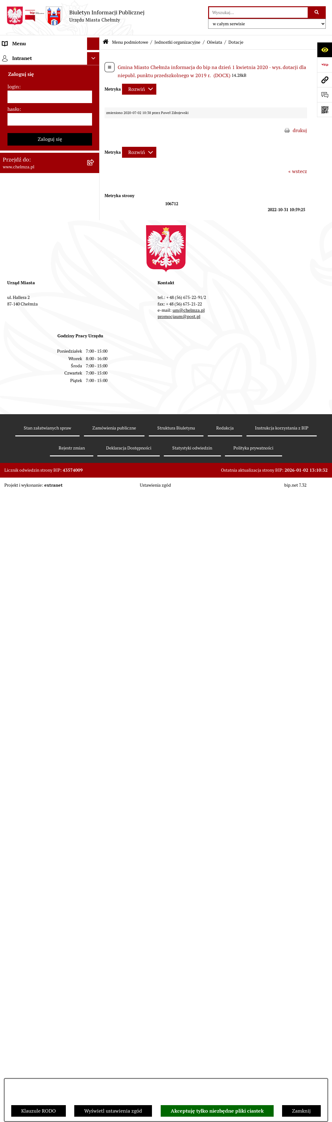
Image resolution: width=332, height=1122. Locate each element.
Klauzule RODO (38, 1111)
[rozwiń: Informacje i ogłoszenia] (94, 590)
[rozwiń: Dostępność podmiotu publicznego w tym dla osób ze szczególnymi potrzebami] (94, 756)
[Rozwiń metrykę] (139, 89)
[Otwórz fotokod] (324, 109)
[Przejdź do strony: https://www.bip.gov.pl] (324, 64)
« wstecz (297, 171)
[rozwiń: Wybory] (94, 500)
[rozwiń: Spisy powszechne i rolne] (94, 868)
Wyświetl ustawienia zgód (113, 1111)
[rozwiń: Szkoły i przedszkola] (94, 367)
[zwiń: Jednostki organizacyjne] (94, 188)
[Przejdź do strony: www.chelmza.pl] (324, 79)
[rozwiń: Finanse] (94, 467)
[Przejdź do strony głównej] (75, 16)
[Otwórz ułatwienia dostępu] (324, 49)
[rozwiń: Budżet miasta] (94, 417)
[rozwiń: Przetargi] (94, 400)
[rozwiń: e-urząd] (94, 139)
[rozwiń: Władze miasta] (94, 106)
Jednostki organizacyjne (177, 42)
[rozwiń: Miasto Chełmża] (94, 89)
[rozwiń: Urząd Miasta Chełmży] (94, 122)
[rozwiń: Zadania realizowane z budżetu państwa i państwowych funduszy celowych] (94, 837)
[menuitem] (50, 72)
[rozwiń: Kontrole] (94, 607)
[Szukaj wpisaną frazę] (317, 12)
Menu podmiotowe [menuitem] (23, 56)
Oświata (214, 42)
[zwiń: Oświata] (94, 351)
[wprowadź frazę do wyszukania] (258, 12)
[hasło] (49, 1059)
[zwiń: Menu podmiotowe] (94, 56)
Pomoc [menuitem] (10, 971)
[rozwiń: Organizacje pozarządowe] (94, 533)
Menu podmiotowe (130, 42)
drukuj (300, 130)
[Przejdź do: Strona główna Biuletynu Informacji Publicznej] (106, 42)
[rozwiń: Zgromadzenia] (94, 689)
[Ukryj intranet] (93, 998)
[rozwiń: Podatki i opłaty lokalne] (94, 483)
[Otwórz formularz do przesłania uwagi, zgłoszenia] (324, 94)
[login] (49, 1036)
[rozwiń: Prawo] (94, 172)
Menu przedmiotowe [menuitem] (25, 958)
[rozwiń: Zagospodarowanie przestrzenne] (94, 623)
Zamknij (301, 1111)
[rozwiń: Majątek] (94, 450)
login (13, 1026)
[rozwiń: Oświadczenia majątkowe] (94, 573)
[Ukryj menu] (93, 43)
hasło (13, 1049)
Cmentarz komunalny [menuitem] (26, 983)
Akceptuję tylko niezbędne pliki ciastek (217, 1111)
